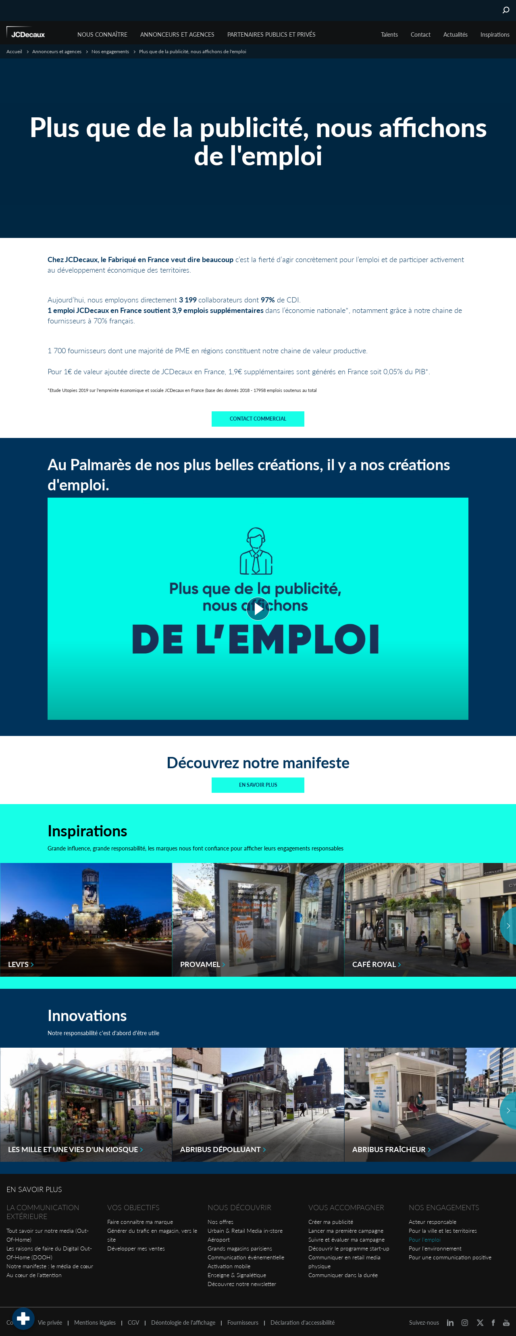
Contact (421, 34)
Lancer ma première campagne (345, 1226)
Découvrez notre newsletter (242, 1280)
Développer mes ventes (136, 1244)
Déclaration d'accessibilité (302, 1319)
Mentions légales (95, 1319)
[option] (86, 916)
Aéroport (219, 1235)
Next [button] (508, 922)
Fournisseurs (242, 1319)
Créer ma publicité (330, 1218)
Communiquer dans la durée (343, 1271)
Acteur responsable (432, 1218)
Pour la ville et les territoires (443, 1226)
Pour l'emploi (425, 1235)
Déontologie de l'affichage (183, 1319)
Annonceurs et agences (177, 34)
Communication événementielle (246, 1253)
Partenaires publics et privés (271, 34)
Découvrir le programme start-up (348, 1244)
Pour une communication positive (450, 1253)
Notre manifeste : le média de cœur (49, 1262)
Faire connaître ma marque (140, 1218)
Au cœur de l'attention (34, 1271)
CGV (133, 1319)
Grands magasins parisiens (240, 1244)
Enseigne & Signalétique (237, 1271)
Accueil (14, 51)
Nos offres (220, 1218)
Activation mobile (229, 1262)
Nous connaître (102, 34)
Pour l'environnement (435, 1244)
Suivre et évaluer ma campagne (346, 1235)
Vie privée (50, 1319)
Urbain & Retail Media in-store (245, 1226)
